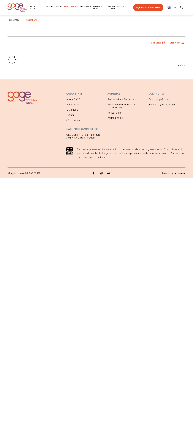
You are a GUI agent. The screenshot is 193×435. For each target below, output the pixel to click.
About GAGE (73, 99)
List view (177, 43)
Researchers (115, 112)
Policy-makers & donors (121, 99)
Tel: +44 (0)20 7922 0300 (162, 104)
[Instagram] (101, 173)
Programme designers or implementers (121, 106)
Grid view (158, 43)
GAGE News (73, 120)
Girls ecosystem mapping (116, 7)
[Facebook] (93, 173)
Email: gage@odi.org (160, 99)
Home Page (13, 19)
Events (70, 115)
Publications (71, 6)
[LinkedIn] (108, 173)
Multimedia (85, 6)
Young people (115, 117)
